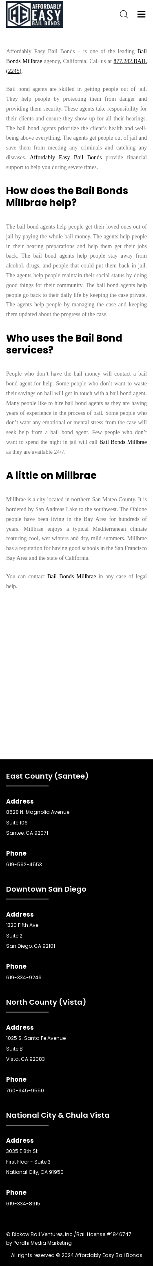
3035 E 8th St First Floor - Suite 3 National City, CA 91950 (35, 1161)
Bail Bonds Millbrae (123, 442)
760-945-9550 (25, 1090)
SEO (137, 1234)
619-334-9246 (24, 977)
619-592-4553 (24, 864)
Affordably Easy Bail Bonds (65, 157)
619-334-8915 (23, 1203)
